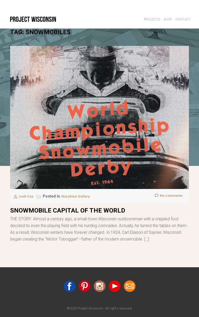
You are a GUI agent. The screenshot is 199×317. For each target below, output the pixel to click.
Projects (152, 19)
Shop (168, 19)
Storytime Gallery (80, 196)
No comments (167, 196)
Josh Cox (27, 196)
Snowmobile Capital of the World (67, 210)
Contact (183, 19)
